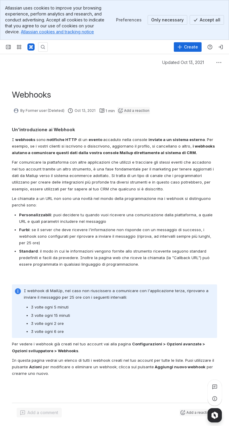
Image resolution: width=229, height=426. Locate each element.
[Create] (188, 47)
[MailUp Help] (31, 47)
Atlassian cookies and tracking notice (57, 31)
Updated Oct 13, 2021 (183, 62)
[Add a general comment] (39, 412)
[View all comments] (214, 386)
